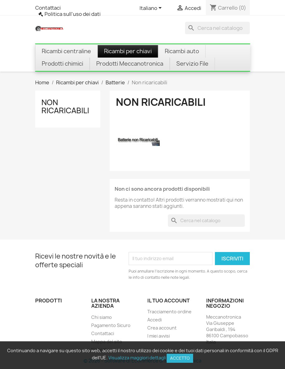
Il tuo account (168, 300)
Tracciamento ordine (169, 312)
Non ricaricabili (65, 106)
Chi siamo (101, 317)
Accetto (180, 358)
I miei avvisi (158, 336)
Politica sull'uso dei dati (73, 14)
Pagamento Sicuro (111, 325)
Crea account (162, 328)
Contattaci (48, 7)
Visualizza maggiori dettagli (137, 358)
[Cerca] (217, 28)
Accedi (154, 320)
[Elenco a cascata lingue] (152, 8)
